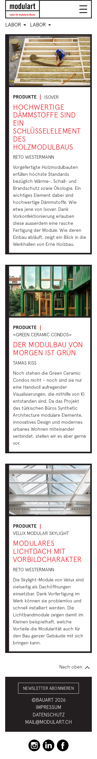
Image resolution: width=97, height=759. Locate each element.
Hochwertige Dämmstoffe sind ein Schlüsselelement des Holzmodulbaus (47, 127)
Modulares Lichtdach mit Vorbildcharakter (47, 551)
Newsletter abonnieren (48, 688)
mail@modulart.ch (48, 722)
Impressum (48, 707)
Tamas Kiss (24, 363)
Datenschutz (49, 715)
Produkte (24, 97)
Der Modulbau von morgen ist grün (48, 348)
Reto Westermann (33, 157)
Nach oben (70, 667)
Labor (15, 24)
